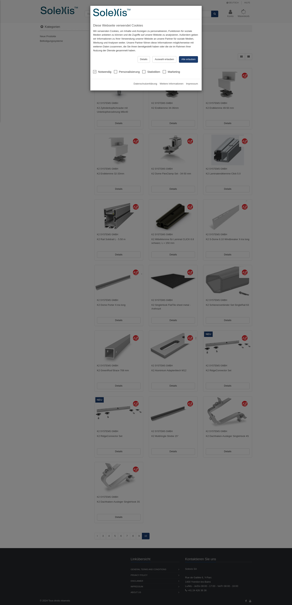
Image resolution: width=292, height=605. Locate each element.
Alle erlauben (188, 59)
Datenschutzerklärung (145, 83)
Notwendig (102, 71)
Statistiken (151, 71)
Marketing (171, 71)
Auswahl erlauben (164, 59)
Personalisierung (127, 71)
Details (143, 59)
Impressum (192, 83)
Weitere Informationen (171, 83)
